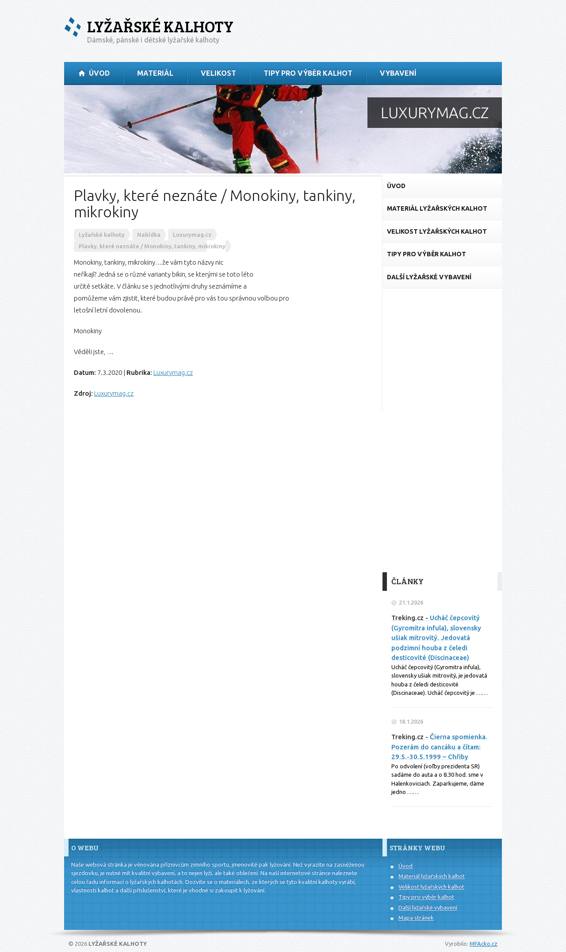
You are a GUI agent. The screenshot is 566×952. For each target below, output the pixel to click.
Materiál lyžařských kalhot (431, 876)
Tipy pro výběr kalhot (426, 897)
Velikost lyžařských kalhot (431, 886)
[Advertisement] (442, 430)
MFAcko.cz (483, 943)
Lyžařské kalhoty (160, 26)
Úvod (405, 866)
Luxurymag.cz (173, 372)
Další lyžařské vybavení (427, 907)
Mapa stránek (416, 917)
